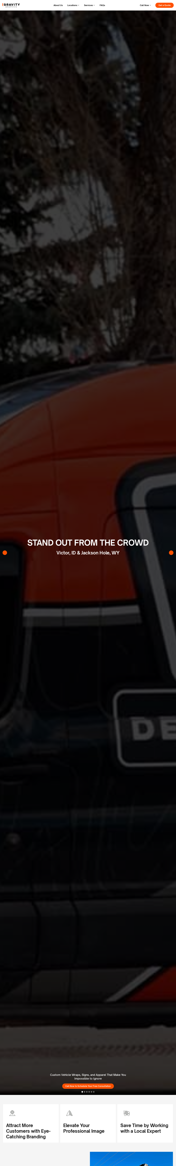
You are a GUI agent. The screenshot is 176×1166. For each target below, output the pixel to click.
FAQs (102, 5)
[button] (73, 5)
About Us (58, 5)
